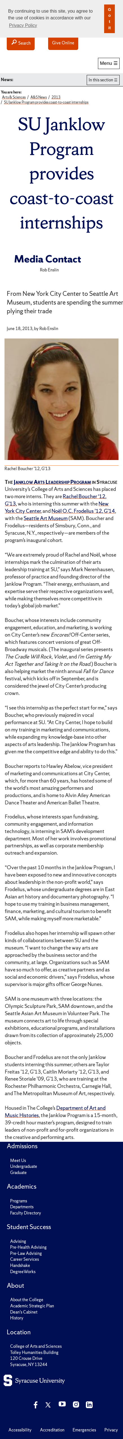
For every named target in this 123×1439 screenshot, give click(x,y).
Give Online (63, 43)
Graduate (18, 1172)
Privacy (111, 1430)
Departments (21, 1207)
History (16, 1318)
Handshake (20, 1265)
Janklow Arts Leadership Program (52, 482)
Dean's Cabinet (23, 1312)
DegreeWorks (22, 1272)
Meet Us (18, 1160)
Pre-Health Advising (28, 1247)
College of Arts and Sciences (36, 1346)
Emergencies (84, 1430)
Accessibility (20, 1430)
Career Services (24, 1259)
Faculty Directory (25, 1213)
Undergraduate (23, 1166)
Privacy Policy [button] (23, 25)
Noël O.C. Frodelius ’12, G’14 (83, 510)
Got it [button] (109, 18)
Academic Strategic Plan (32, 1306)
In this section (101, 80)
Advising (18, 1241)
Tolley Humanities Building (34, 1352)
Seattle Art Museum (46, 518)
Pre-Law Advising (26, 1253)
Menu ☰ (109, 63)
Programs (18, 1201)
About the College (26, 1300)
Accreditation (52, 1430)
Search (21, 43)
